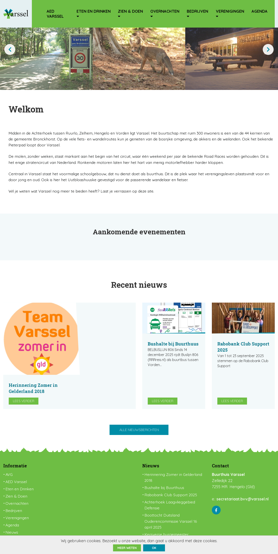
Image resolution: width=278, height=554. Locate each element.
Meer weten (127, 548)
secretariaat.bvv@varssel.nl (242, 476)
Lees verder (90, 368)
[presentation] (9, 49)
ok (154, 548)
